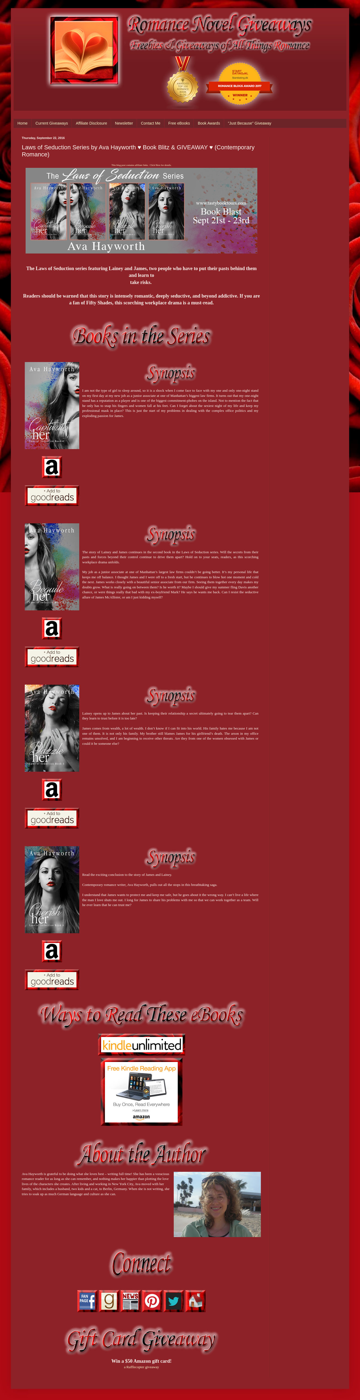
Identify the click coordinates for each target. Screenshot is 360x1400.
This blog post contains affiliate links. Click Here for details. (141, 165)
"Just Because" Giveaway (249, 123)
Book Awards (209, 123)
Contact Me (150, 123)
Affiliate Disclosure (91, 123)
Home (22, 123)
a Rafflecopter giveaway (141, 1367)
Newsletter (124, 123)
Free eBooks (179, 123)
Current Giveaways (51, 123)
